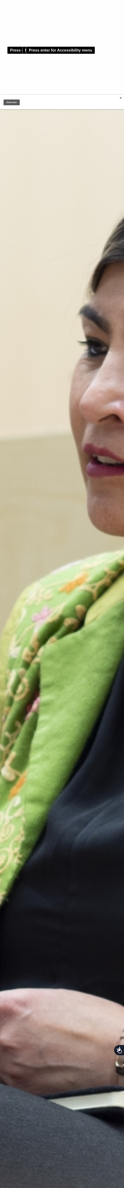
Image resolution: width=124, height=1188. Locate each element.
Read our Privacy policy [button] (47, 1182)
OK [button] (108, 1182)
